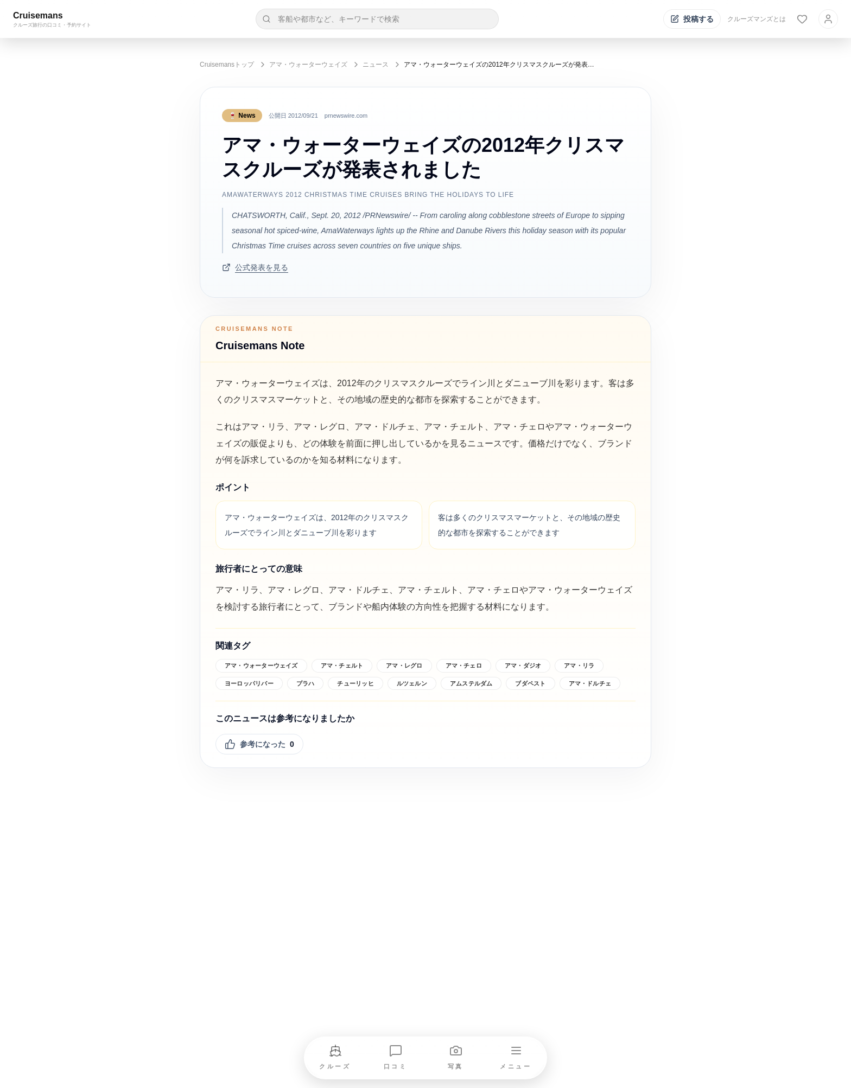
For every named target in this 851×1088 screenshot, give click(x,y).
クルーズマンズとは (756, 19)
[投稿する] (692, 19)
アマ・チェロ (464, 665)
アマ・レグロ (404, 665)
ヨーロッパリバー (249, 683)
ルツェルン (412, 683)
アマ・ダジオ (523, 665)
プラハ (305, 683)
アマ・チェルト (342, 665)
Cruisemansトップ (227, 64)
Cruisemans (38, 15)
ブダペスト (530, 683)
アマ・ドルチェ (590, 683)
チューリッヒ (355, 683)
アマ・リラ (579, 665)
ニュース (376, 64)
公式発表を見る (255, 267)
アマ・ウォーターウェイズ (308, 64)
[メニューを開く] (516, 1058)
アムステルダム (471, 683)
